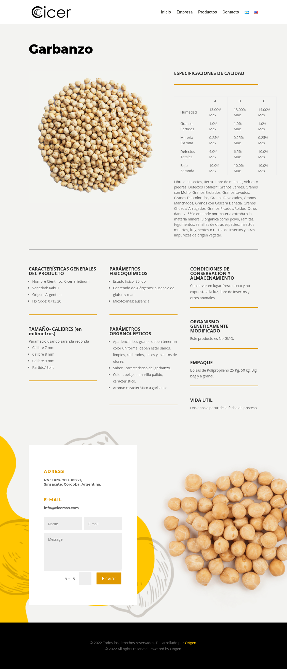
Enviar (109, 578)
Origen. (191, 642)
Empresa (185, 12)
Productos (207, 12)
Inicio (166, 12)
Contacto (230, 12)
